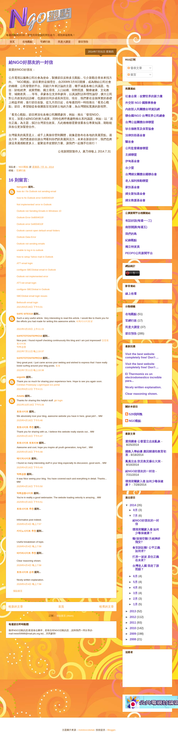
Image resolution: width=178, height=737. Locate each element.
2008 (133, 639)
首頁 (12, 41)
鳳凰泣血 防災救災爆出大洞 (142, 461)
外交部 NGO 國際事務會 (140, 102)
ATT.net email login (26, 282)
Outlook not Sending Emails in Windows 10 (39, 211)
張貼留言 (17, 591)
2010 (133, 628)
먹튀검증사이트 (25, 493)
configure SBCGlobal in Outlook (33, 289)
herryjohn (22, 187)
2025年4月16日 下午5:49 (30, 467)
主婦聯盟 (131, 154)
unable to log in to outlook (30, 250)
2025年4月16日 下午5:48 (30, 451)
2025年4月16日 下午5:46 (30, 420)
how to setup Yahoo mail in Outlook (35, 256)
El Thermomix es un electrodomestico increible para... (143, 377)
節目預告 (83, 41)
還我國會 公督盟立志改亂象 (142, 441)
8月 (135, 510)
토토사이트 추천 (25, 427)
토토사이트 (22, 411)
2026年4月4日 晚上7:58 (29, 546)
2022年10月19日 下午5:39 (30, 404)
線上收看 (131, 293)
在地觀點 (27, 41)
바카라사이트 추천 (26, 553)
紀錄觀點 (131, 240)
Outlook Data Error (26, 237)
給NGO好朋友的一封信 (140, 471)
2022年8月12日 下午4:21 (30, 389)
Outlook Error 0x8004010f (30, 217)
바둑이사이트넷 (84, 321)
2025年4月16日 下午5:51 (30, 502)
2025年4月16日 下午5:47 (30, 436)
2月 (135, 598)
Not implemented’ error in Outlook (34, 204)
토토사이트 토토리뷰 (27, 442)
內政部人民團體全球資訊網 (142, 109)
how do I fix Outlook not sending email (36, 191)
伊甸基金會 (132, 161)
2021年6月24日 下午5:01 (30, 307)
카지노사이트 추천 (26, 531)
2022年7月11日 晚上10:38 (30, 370)
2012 (133, 617)
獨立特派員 (132, 246)
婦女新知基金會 (135, 193)
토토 (58, 365)
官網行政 (45, 41)
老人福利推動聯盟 (136, 180)
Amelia (20, 396)
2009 (133, 633)
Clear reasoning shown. (141, 393)
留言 (132, 74)
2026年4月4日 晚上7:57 (29, 524)
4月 (135, 587)
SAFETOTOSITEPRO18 (29, 336)
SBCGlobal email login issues (32, 296)
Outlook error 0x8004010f (30, 224)
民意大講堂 (64, 41)
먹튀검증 (21, 346)
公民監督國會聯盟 (136, 148)
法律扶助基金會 (135, 135)
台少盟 (129, 167)
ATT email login (25, 263)
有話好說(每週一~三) (138, 220)
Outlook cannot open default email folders (38, 230)
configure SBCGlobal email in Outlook (36, 269)
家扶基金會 (132, 187)
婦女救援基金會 (135, 200)
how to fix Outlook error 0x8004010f (35, 197)
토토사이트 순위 (25, 572)
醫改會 (129, 141)
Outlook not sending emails (31, 243)
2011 (133, 622)
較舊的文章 (106, 606)
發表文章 (135, 68)
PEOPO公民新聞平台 (139, 253)
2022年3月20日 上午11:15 (30, 329)
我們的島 (131, 233)
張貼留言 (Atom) (65, 615)
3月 (135, 593)
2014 (133, 505)
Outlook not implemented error (32, 276)
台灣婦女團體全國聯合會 (141, 174)
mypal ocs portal (51, 384)
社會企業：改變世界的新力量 (144, 96)
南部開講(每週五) (136, 227)
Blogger (111, 730)
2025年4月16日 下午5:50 (30, 486)
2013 (133, 611)
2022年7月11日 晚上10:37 (30, 351)
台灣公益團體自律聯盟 (139, 122)
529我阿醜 (135, 414)
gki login (58, 400)
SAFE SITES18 (25, 313)
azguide (21, 377)
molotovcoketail (86, 730)
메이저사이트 (24, 458)
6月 (135, 576)
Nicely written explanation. (143, 387)
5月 (135, 581)
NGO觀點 (135, 420)
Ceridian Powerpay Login (30, 384)
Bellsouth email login (27, 302)
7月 (135, 515)
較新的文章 (16, 606)
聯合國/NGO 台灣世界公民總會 (145, 115)
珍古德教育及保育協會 (139, 128)
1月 (135, 604)
